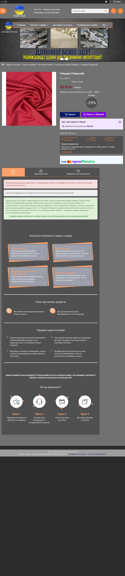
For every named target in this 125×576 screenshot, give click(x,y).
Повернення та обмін (87, 25)
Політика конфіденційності (97, 476)
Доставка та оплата (62, 25)
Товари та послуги (12, 65)
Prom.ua (74, 474)
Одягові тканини (29, 65)
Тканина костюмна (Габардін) (67, 65)
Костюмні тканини (45, 65)
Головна (22, 25)
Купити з (95, 114)
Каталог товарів (38, 25)
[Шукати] (106, 11)
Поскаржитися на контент (77, 476)
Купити (71, 114)
